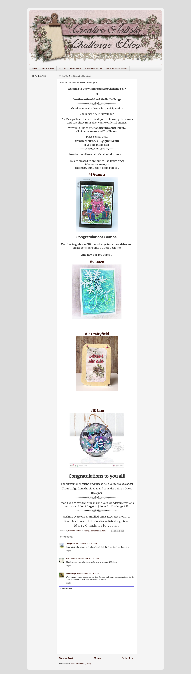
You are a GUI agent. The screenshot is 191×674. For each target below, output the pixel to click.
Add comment (66, 589)
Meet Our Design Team (70, 68)
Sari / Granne (71, 558)
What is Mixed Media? (116, 68)
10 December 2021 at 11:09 (88, 573)
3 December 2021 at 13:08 (88, 558)
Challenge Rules (93, 68)
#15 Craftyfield (97, 334)
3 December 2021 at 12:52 (86, 544)
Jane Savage (71, 573)
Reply (68, 551)
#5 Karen (97, 262)
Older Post (128, 658)
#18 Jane (97, 411)
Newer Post (66, 658)
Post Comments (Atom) (81, 664)
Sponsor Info (47, 68)
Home (34, 68)
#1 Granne (96, 174)
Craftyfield (70, 544)
